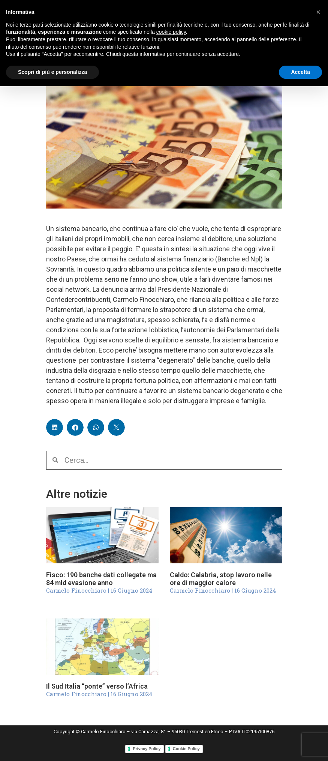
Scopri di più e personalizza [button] (52, 72)
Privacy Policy (147, 748)
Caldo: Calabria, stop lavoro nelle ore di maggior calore (221, 579)
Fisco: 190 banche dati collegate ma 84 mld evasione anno (101, 579)
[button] (54, 427)
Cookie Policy (186, 748)
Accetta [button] (300, 72)
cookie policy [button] (171, 32)
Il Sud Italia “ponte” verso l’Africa (97, 686)
